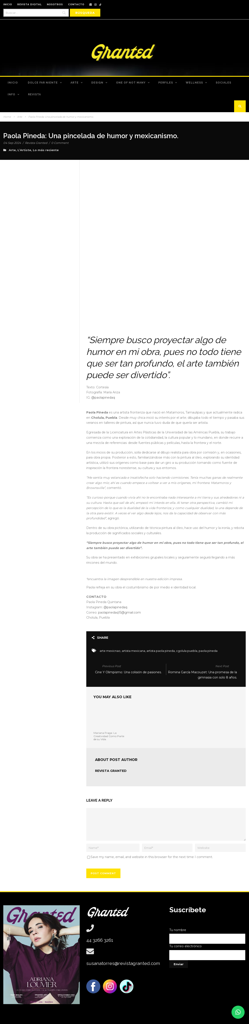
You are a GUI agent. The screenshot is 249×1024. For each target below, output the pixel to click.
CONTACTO (76, 4)
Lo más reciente (46, 150)
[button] (238, 1012)
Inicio (13, 82)
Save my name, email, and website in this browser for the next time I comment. (152, 857)
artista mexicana (133, 650)
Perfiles (165, 82)
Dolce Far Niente (43, 82)
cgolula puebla (186, 650)
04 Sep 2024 (12, 143)
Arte (75, 82)
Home (7, 116)
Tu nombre (207, 936)
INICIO (7, 4)
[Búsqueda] (85, 13)
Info (11, 94)
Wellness (194, 82)
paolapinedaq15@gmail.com (119, 612)
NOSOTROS (55, 4)
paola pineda (208, 650)
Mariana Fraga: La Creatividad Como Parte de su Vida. (109, 736)
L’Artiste (24, 150)
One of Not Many (131, 82)
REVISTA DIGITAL (29, 4)
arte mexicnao (110, 650)
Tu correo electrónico (207, 952)
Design (97, 82)
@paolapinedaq (103, 397)
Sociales (223, 82)
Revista (34, 94)
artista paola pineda (161, 650)
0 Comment (60, 143)
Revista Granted (36, 143)
